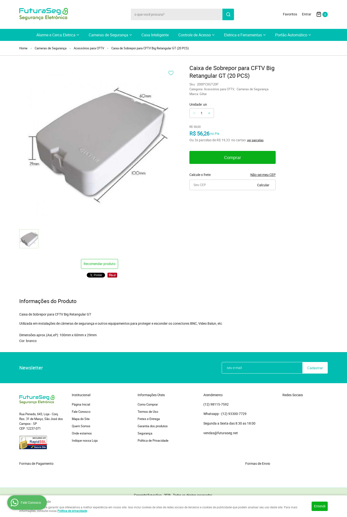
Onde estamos (82, 433)
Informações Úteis (151, 395)
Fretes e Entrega (149, 419)
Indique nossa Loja (85, 440)
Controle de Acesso (194, 35)
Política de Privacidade (153, 440)
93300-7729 (234, 413)
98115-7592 (216, 404)
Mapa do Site (81, 419)
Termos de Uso (148, 411)
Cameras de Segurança (108, 35)
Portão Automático (291, 35)
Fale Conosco (81, 411)
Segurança (145, 433)
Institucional (81, 395)
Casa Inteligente (155, 35)
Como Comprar (148, 404)
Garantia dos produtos (153, 426)
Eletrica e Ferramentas (243, 35)
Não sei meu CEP (263, 174)
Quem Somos (81, 426)
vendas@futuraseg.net (220, 433)
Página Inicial (81, 404)
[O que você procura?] (228, 14)
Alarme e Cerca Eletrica (55, 35)
